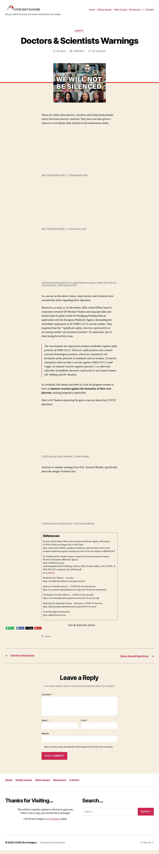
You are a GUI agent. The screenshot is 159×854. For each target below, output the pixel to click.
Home (92, 11)
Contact (149, 11)
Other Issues (120, 11)
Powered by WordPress (53, 846)
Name (45, 724)
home (48, 640)
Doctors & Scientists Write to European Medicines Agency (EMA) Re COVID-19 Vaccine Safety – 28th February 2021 (79, 288)
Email (84, 724)
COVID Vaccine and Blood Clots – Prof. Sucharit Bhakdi (69, 527)
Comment (47, 698)
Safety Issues (104, 11)
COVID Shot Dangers (26, 846)
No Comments (99, 55)
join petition (49, 577)
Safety (79, 35)
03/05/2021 (79, 55)
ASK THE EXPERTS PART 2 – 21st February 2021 (66, 233)
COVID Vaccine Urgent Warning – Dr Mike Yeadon (66, 460)
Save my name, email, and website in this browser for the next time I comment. (78, 751)
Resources (135, 11)
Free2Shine (54, 823)
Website (45, 737)
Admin (62, 55)
